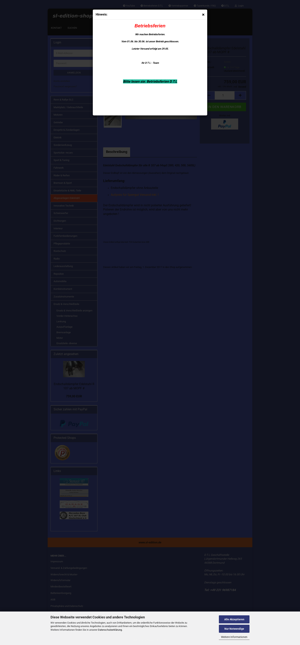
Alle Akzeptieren (234, 619)
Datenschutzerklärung (110, 629)
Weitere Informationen (234, 636)
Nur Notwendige (234, 628)
